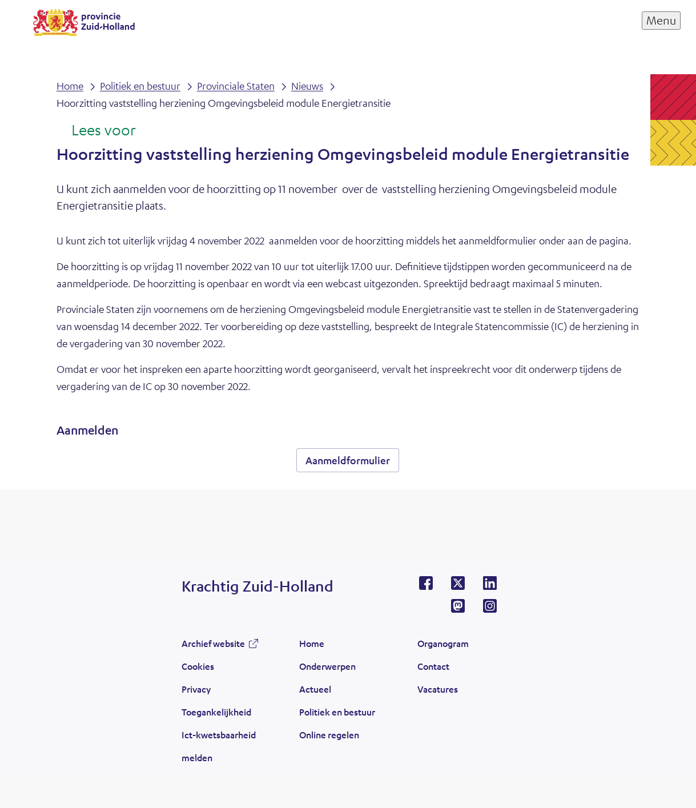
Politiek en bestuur (337, 711)
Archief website (213, 643)
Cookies (198, 666)
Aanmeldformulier (347, 460)
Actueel (315, 689)
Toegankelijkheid (216, 711)
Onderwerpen (327, 666)
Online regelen (329, 734)
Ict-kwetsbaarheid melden (219, 746)
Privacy (196, 689)
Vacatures (437, 689)
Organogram (443, 643)
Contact (433, 666)
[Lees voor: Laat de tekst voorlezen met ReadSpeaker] (96, 130)
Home (311, 643)
